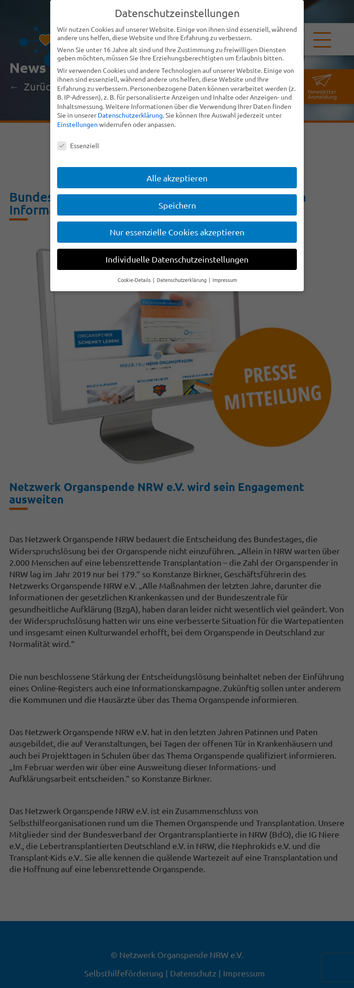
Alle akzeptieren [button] (177, 177)
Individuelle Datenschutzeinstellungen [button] (177, 259)
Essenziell (78, 145)
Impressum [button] (224, 279)
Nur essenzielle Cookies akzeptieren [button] (177, 232)
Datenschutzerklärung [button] (182, 279)
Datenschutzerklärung (130, 115)
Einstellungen (77, 124)
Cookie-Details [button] (135, 279)
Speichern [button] (177, 205)
